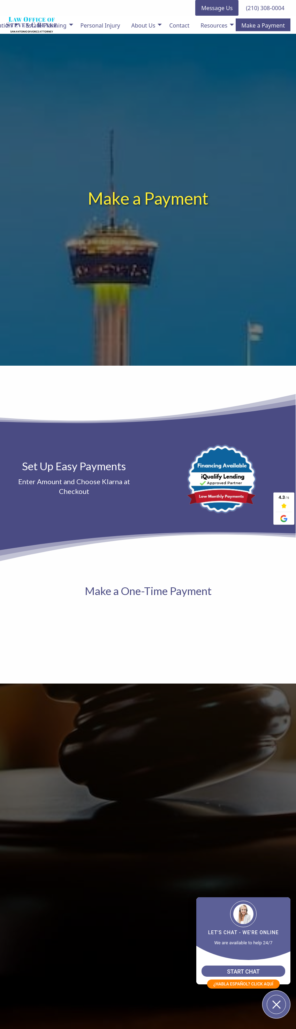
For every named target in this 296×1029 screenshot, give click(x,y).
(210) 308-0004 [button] (265, 8)
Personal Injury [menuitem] (100, 25)
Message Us (217, 8)
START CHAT (243, 971)
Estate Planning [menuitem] (46, 25)
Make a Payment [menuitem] (263, 25)
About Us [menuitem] (143, 25)
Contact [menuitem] (179, 25)
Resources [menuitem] (213, 25)
